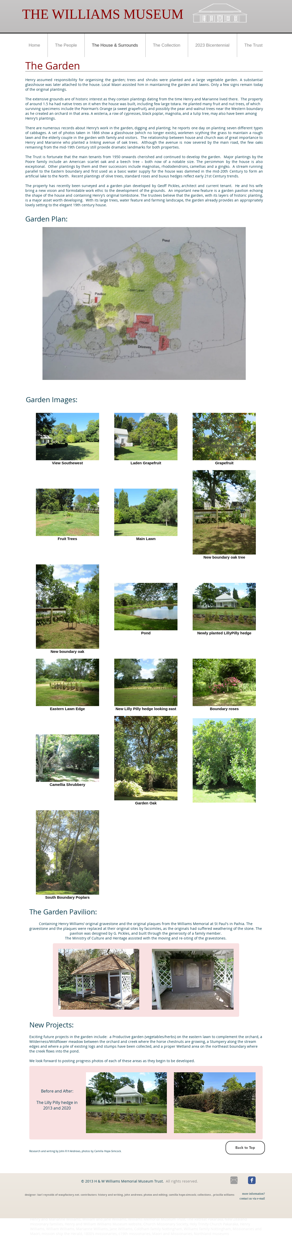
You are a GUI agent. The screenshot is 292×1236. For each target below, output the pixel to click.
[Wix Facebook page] (252, 1180)
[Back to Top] (245, 1147)
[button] (66, 45)
